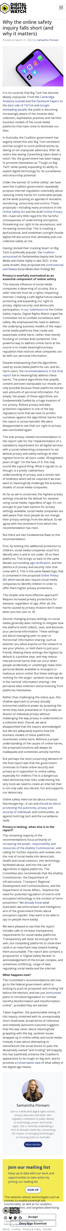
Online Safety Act (14, 212)
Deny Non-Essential (33, 1223)
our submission (34, 309)
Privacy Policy (13, 1211)
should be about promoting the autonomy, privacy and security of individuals (32, 808)
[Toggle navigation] (61, 7)
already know (33, 903)
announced (53, 993)
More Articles (33, 1144)
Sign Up (33, 1190)
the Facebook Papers (45, 101)
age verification (40, 563)
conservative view (28, 1063)
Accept (33, 1217)
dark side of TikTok (20, 105)
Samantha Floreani (47, 40)
